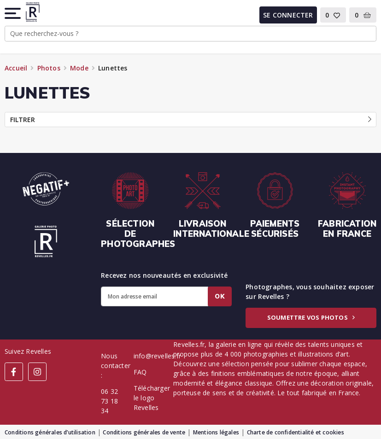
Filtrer (190, 119)
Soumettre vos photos (311, 317)
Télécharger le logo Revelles (152, 398)
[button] (13, 13)
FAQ (140, 372)
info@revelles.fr (157, 355)
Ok (220, 296)
